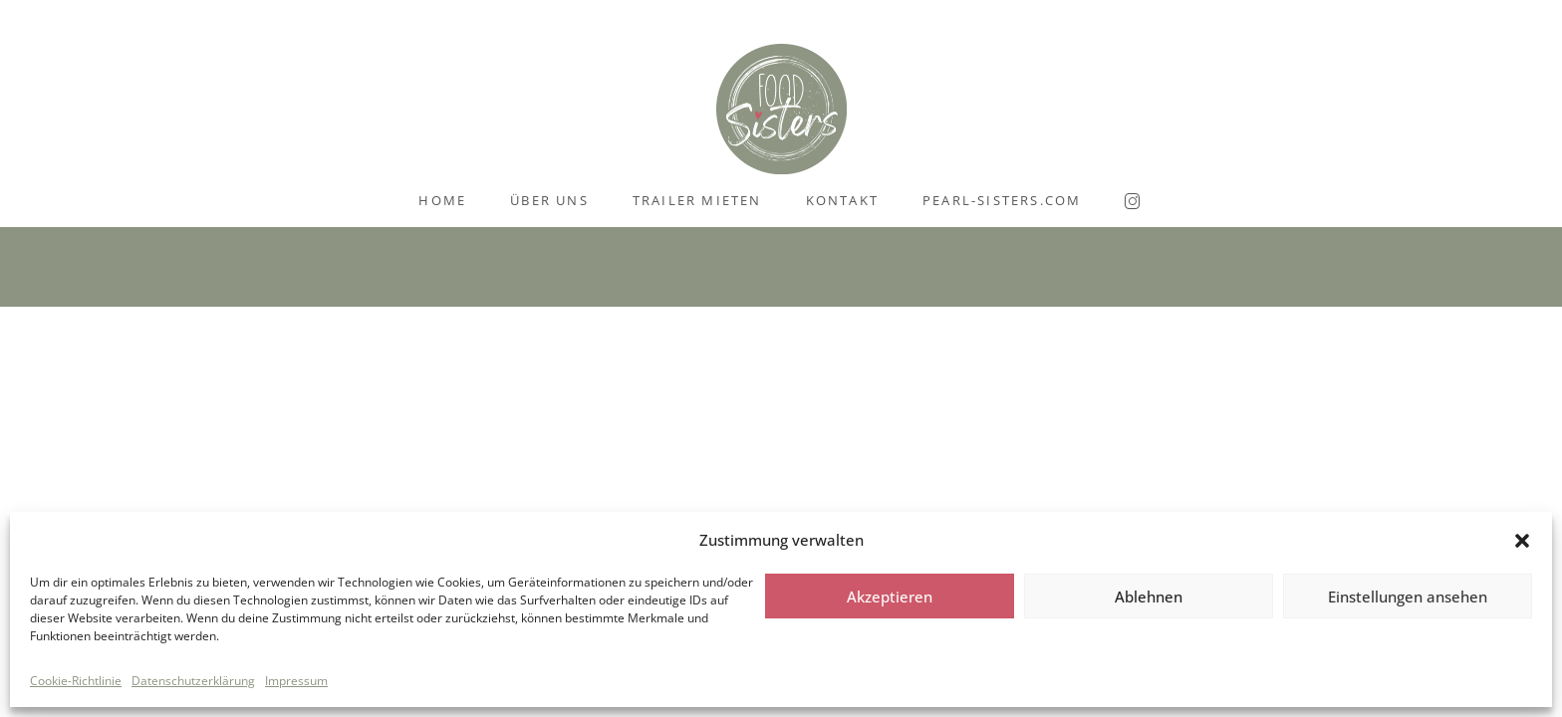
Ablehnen (1148, 596)
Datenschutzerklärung (193, 680)
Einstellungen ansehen (1407, 596)
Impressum (296, 680)
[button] (1522, 541)
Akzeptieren (889, 596)
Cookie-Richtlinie (76, 680)
